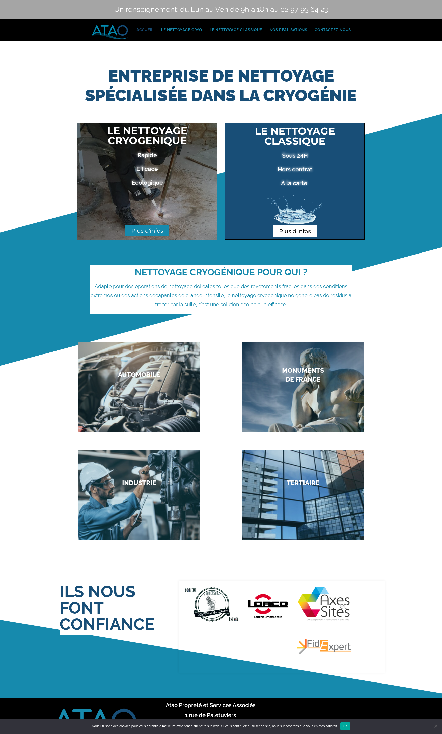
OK (345, 726)
